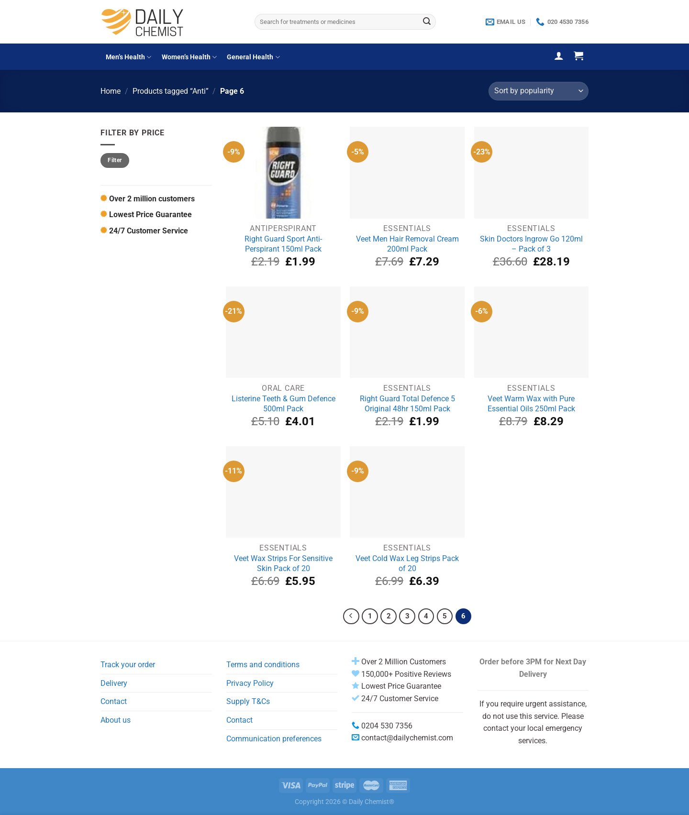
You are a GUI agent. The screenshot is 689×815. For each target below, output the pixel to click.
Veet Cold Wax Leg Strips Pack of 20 (407, 563)
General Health (253, 57)
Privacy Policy (250, 683)
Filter (115, 160)
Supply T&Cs (248, 701)
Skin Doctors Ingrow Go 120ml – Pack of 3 (531, 243)
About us (115, 720)
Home (110, 91)
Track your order (127, 664)
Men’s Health (128, 57)
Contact (113, 701)
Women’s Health (189, 57)
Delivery (113, 683)
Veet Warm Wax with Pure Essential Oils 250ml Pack (531, 403)
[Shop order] (539, 91)
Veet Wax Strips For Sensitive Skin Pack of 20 (283, 563)
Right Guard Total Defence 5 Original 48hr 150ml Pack (407, 403)
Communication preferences (274, 738)
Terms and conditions (263, 664)
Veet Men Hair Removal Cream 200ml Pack (407, 243)
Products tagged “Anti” (171, 91)
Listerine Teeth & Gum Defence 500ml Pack (283, 403)
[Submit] (427, 22)
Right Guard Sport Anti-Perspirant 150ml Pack (283, 243)
